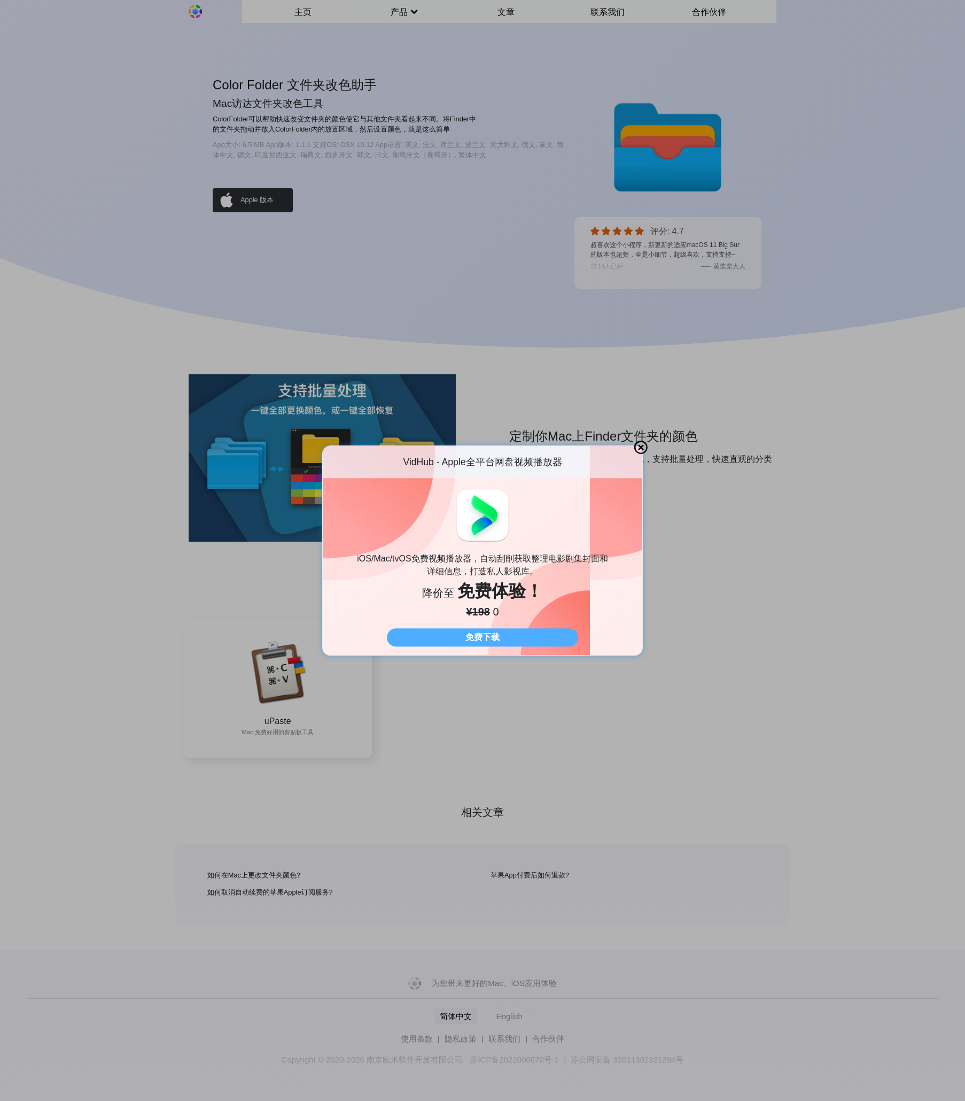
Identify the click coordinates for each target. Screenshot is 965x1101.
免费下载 (482, 637)
